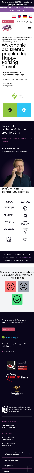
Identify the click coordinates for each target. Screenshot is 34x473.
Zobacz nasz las (9, 328)
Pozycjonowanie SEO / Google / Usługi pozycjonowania (14, 431)
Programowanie (9, 454)
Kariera (27, 468)
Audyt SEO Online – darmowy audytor (11, 467)
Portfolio (17, 37)
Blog (3, 470)
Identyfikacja (25, 37)
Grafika (6, 448)
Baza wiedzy (5, 472)
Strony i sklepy (8, 443)
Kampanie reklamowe (11, 437)
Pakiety (6, 459)
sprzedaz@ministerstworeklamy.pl (14, 156)
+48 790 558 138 (10, 153)
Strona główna (7, 37)
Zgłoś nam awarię (8, 306)
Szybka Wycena (8, 22)
